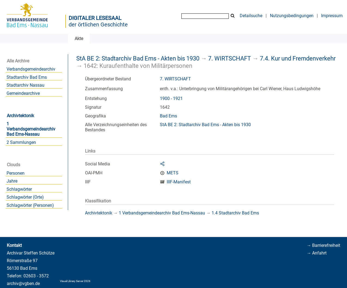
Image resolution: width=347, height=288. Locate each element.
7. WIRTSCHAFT (229, 58)
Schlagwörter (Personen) (30, 205)
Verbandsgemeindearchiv (31, 69)
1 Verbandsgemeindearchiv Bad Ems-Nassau (31, 129)
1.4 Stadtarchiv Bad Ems (235, 213)
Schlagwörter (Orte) (25, 197)
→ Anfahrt (317, 253)
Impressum (332, 15)
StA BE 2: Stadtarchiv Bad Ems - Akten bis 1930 (137, 58)
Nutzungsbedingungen (291, 15)
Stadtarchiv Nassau (25, 85)
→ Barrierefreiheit (323, 245)
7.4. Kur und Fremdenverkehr (298, 58)
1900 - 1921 (171, 98)
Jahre (12, 181)
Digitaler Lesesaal (95, 18)
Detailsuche (251, 15)
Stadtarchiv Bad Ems (27, 77)
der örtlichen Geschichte (98, 24)
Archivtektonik (20, 115)
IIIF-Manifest (179, 181)
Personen (16, 173)
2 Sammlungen (21, 142)
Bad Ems (168, 116)
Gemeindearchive (23, 93)
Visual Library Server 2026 (75, 281)
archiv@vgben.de (23, 283)
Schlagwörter (19, 189)
